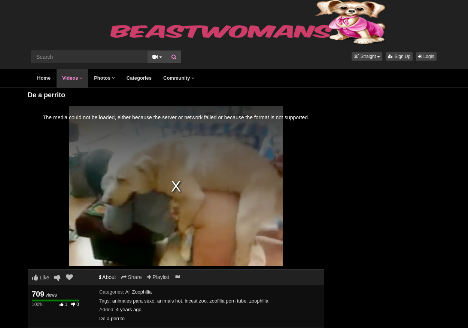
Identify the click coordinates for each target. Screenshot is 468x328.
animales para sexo (133, 301)
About (107, 277)
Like (40, 278)
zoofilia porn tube (227, 301)
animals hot (169, 301)
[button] (367, 56)
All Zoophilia (138, 292)
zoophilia (258, 301)
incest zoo (196, 301)
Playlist (158, 277)
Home (44, 78)
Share (131, 277)
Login (426, 56)
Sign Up (399, 56)
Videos (72, 78)
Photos (104, 78)
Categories (139, 78)
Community (178, 78)
